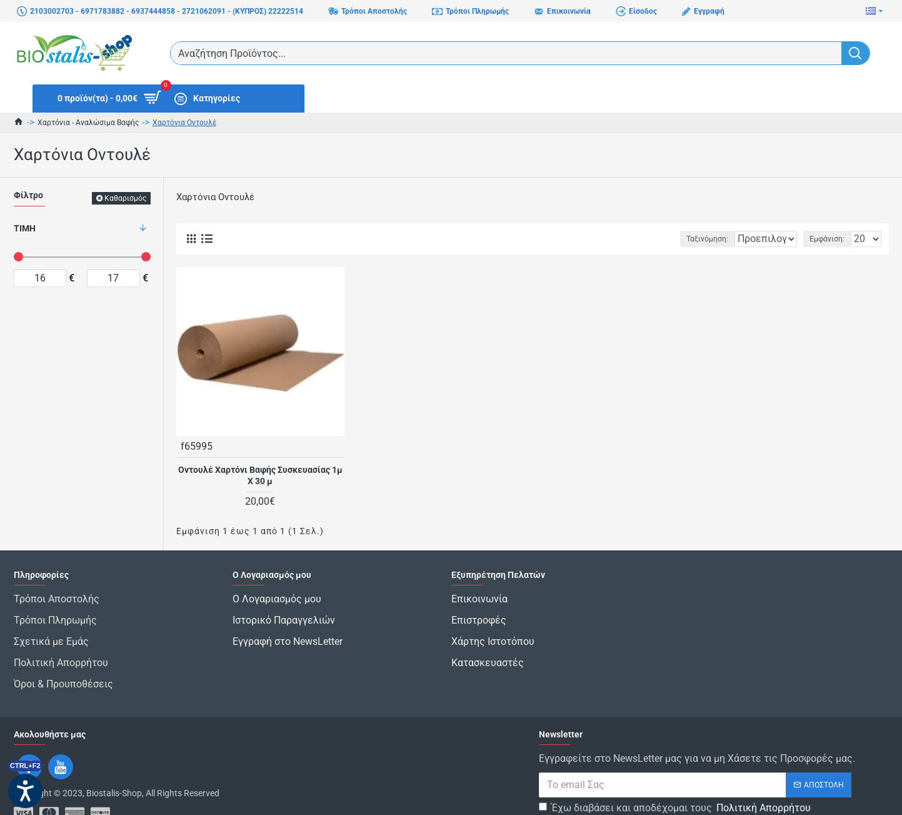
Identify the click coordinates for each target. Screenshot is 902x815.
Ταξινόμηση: (668, 239)
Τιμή (25, 228)
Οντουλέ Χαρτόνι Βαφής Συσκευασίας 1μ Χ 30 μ (260, 474)
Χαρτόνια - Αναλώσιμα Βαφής (88, 122)
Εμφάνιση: (830, 239)
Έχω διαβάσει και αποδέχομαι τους (676, 776)
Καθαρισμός (125, 198)
